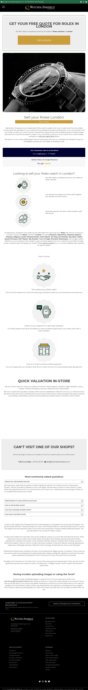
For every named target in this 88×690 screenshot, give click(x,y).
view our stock (48, 243)
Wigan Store (49, 635)
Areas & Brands (13, 665)
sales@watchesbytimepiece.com (13, 2)
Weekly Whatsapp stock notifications (66, 604)
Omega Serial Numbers (52, 665)
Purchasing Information (16, 653)
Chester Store (49, 626)
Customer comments (15, 657)
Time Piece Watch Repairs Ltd (14, 689)
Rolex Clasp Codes (51, 660)
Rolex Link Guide (50, 662)
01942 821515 (30, 2)
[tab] (44, 481)
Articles (47, 669)
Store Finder (49, 653)
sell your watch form (46, 136)
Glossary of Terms (50, 667)
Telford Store (49, 631)
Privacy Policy (13, 662)
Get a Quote (44, 40)
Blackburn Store (50, 621)
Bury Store (48, 624)
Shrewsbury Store (50, 628)
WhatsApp (40, 2)
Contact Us (12, 650)
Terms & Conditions (14, 660)
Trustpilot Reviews (14, 655)
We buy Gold (13, 667)
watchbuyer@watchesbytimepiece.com (18, 581)
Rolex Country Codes (51, 655)
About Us (48, 650)
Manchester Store (50, 633)
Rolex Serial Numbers (51, 657)
